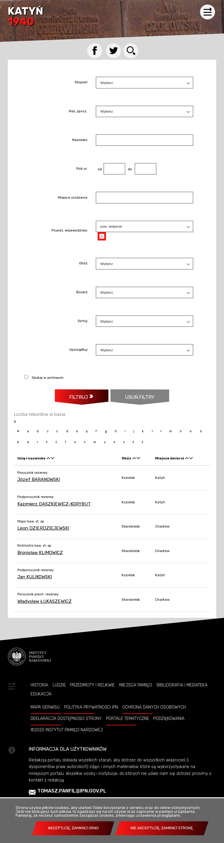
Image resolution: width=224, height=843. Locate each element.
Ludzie (59, 685)
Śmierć (81, 292)
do (128, 169)
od (99, 169)
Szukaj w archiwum (47, 377)
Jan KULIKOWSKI (34, 577)
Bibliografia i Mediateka (182, 685)
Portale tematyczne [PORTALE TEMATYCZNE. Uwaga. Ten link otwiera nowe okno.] (127, 718)
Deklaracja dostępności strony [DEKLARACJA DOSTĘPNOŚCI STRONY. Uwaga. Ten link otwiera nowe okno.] (66, 718)
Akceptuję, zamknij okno (73, 828)
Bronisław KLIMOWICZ (40, 552)
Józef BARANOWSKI (38, 479)
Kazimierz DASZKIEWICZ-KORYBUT (54, 504)
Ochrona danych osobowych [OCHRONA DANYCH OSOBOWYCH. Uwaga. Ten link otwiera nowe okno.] (154, 707)
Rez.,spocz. (78, 111)
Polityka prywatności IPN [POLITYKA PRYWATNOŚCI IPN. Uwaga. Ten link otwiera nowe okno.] (91, 707)
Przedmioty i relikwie (92, 685)
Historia (39, 685)
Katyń (25, 17)
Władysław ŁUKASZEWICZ (44, 601)
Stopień (81, 83)
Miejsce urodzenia (72, 198)
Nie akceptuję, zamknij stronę (162, 828)
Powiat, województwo (69, 230)
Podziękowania (168, 718)
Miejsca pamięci (135, 685)
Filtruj (78, 397)
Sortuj (82, 321)
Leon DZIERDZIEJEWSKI (43, 528)
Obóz (83, 264)
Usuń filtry (133, 394)
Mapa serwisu (45, 707)
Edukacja (41, 694)
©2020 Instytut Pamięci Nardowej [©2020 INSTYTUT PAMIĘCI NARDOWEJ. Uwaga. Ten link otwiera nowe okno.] (67, 729)
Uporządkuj (78, 350)
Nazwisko (79, 140)
